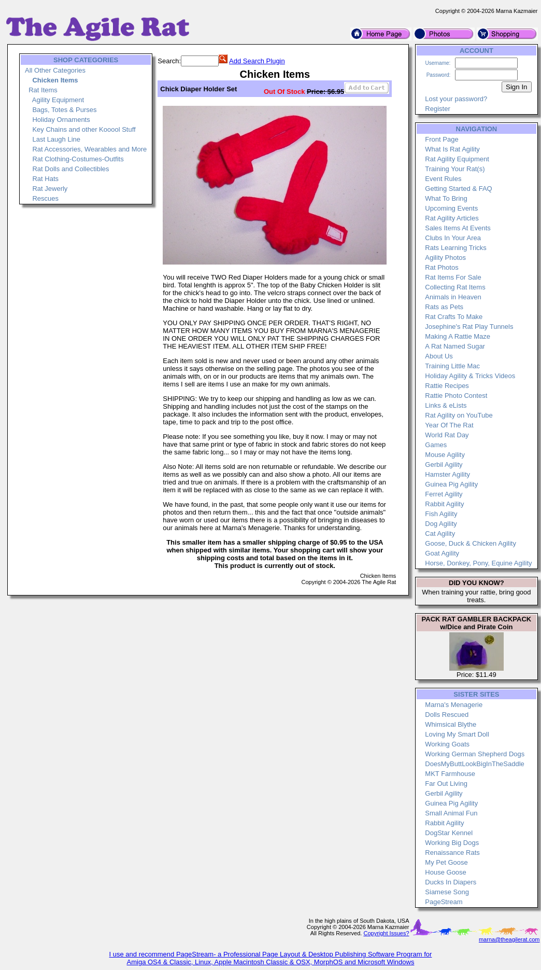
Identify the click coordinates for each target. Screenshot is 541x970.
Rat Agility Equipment (457, 159)
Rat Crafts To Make (453, 317)
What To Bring (446, 198)
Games (436, 445)
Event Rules (443, 179)
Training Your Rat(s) (455, 169)
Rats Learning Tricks (456, 248)
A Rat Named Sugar (455, 346)
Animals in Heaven (453, 297)
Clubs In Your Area (453, 238)
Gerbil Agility (443, 464)
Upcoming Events (451, 208)
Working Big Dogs (452, 843)
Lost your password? (456, 99)
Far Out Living (446, 783)
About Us (438, 356)
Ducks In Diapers (450, 882)
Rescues (45, 198)
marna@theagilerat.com (509, 939)
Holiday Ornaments (61, 119)
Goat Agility (442, 553)
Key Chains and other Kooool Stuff (83, 129)
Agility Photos (445, 257)
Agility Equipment (58, 100)
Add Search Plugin (257, 61)
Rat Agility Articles (451, 218)
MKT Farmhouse (450, 774)
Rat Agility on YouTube (458, 415)
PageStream (443, 902)
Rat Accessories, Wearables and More (89, 149)
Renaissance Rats (452, 852)
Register (437, 109)
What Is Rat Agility (452, 149)
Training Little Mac (452, 366)
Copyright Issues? (386, 933)
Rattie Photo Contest (456, 395)
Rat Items (43, 90)
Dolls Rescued (446, 714)
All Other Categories (55, 70)
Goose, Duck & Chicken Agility (470, 543)
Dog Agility (441, 524)
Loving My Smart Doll (457, 734)
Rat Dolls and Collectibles (70, 169)
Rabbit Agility (444, 504)
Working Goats (447, 744)
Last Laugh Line (56, 139)
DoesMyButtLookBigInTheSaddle (474, 764)
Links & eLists (445, 405)
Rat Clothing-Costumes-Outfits (77, 159)
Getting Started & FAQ (458, 188)
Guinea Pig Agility (451, 484)
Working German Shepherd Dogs (474, 754)
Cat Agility (440, 533)
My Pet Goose (446, 862)
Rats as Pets (444, 307)
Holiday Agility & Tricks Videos (470, 376)
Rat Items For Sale (453, 277)
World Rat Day (446, 435)
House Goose (445, 872)
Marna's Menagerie (453, 705)
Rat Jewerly (49, 188)
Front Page (441, 139)
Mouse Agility (445, 455)
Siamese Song (447, 892)
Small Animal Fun (451, 813)
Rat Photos (441, 267)
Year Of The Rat (449, 425)
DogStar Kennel (449, 833)
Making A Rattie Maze (457, 336)
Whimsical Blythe (450, 724)
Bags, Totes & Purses (64, 110)
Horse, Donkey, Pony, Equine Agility (478, 563)
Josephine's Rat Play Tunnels (469, 326)
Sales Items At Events (457, 228)
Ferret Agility (443, 494)
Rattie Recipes (447, 386)
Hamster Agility (447, 474)
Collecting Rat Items (455, 287)
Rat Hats (45, 179)
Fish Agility (441, 514)
